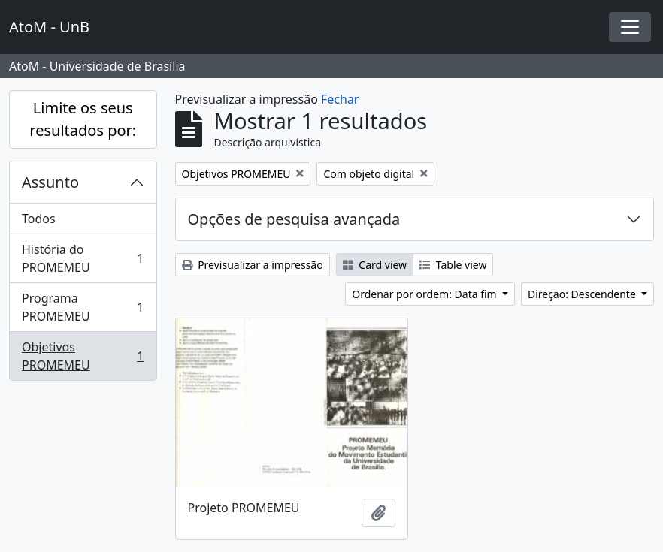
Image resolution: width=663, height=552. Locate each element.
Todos (39, 218)
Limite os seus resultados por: (82, 119)
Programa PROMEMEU (82, 307)
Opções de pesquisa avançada (294, 219)
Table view (452, 265)
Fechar (340, 99)
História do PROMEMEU (82, 258)
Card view (375, 265)
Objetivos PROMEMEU (82, 356)
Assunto (50, 182)
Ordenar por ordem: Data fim (425, 294)
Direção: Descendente (583, 294)
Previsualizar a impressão (252, 265)
